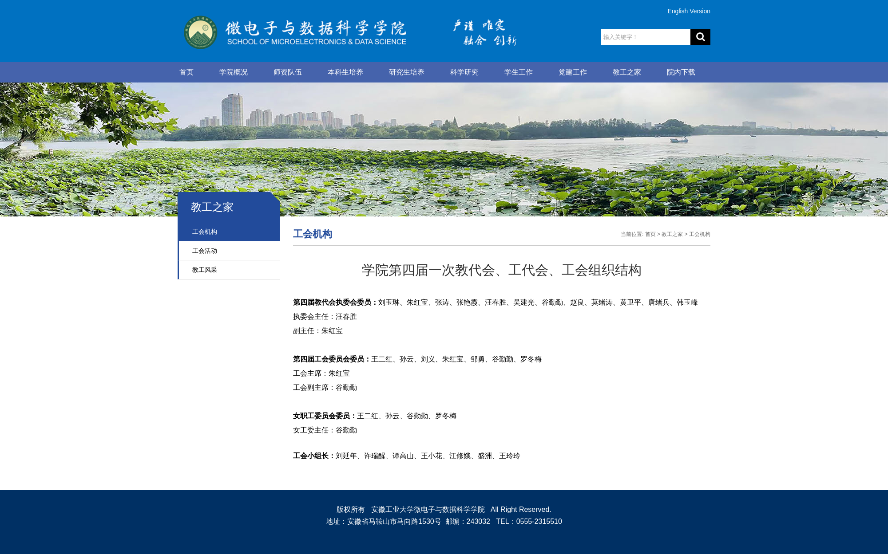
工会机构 (204, 231)
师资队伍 (288, 72)
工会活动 (204, 250)
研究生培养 (406, 72)
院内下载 (681, 72)
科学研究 (464, 72)
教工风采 (204, 269)
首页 (186, 72)
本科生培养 (345, 72)
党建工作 (573, 72)
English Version (688, 11)
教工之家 (627, 72)
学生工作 (518, 72)
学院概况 (233, 72)
